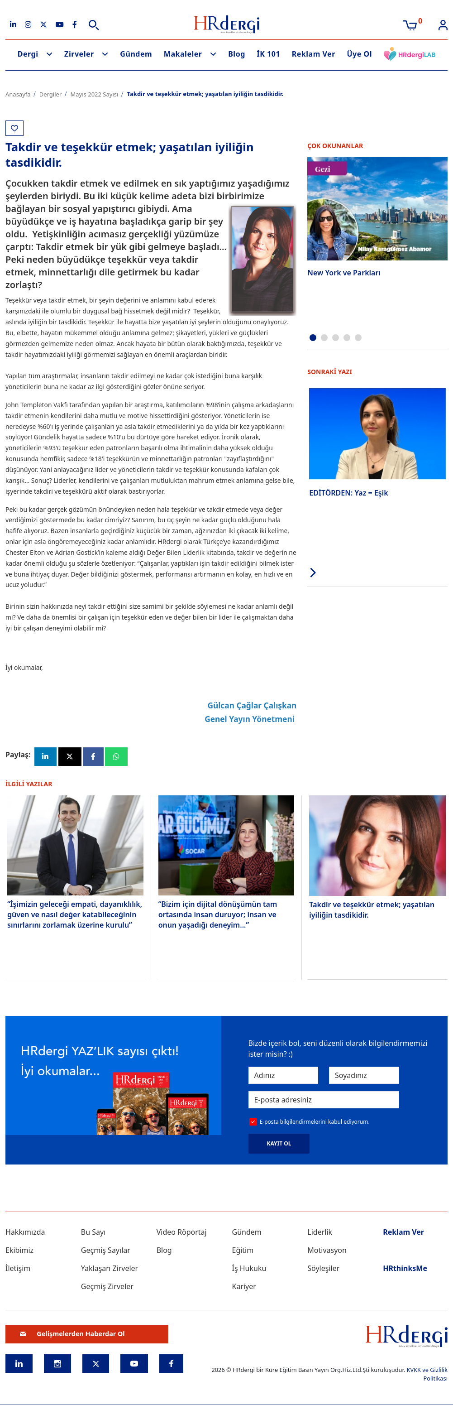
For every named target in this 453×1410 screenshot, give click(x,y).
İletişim (17, 1269)
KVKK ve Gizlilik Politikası (427, 1375)
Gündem (136, 54)
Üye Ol (359, 54)
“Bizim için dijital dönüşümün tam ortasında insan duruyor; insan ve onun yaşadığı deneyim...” (217, 915)
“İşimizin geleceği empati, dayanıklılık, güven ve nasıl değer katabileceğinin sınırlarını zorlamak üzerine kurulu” (74, 915)
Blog (236, 54)
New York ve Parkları (344, 273)
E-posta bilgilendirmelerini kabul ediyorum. (315, 1123)
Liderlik (319, 1233)
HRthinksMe (405, 1269)
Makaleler (183, 54)
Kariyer (244, 1287)
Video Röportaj (182, 1233)
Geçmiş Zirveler (107, 1287)
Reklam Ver (313, 54)
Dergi (28, 54)
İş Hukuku (249, 1269)
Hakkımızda (25, 1233)
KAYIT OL (279, 1144)
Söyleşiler (323, 1269)
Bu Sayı (93, 1233)
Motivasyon (327, 1251)
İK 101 (268, 54)
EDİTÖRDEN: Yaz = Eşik (348, 492)
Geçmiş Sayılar (105, 1251)
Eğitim (242, 1251)
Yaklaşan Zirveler (109, 1269)
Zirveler (79, 54)
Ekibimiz (19, 1251)
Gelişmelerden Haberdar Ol (72, 1335)
